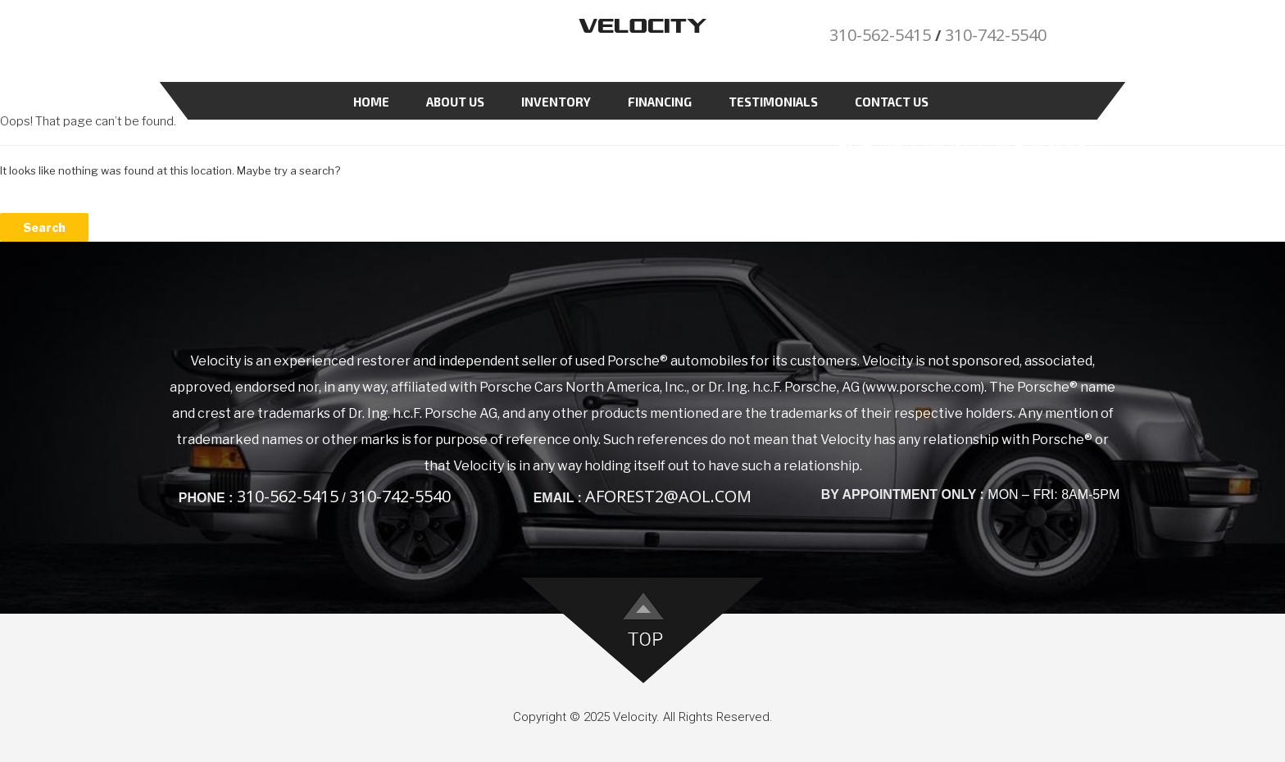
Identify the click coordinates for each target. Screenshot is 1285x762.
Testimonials (773, 101)
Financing (660, 101)
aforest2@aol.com (668, 496)
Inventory (556, 101)
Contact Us (892, 101)
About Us (455, 101)
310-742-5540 (996, 35)
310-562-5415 (880, 35)
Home (371, 101)
